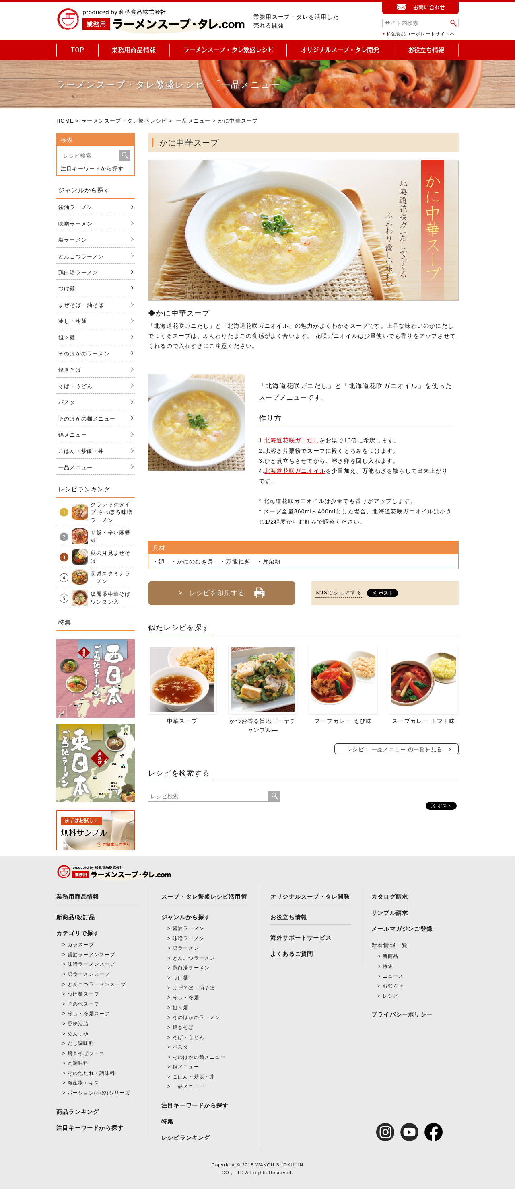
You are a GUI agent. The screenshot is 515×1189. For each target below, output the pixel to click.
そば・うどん (75, 386)
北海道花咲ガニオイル (294, 471)
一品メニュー (193, 121)
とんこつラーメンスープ (97, 984)
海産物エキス (83, 1083)
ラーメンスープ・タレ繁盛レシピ (124, 121)
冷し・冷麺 (72, 321)
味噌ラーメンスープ (91, 964)
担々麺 (67, 338)
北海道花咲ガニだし (291, 440)
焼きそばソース (86, 1053)
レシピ (391, 996)
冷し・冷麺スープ (89, 1014)
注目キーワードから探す (92, 169)
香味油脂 (78, 1024)
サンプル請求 (389, 913)
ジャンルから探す (185, 917)
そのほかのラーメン (84, 354)
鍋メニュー (72, 435)
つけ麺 (67, 288)
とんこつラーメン (81, 256)
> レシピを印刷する (221, 590)
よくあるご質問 (291, 954)
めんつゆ (78, 1034)
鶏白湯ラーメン (78, 272)
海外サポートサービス (301, 937)
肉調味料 (78, 1063)
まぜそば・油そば (81, 305)
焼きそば (69, 370)
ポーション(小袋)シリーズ (99, 1093)
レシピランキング (185, 1137)
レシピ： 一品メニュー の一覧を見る (394, 749)
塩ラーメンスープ (89, 974)
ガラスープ (81, 944)
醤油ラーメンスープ (91, 954)
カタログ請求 (389, 896)
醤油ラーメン (75, 207)
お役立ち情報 (288, 917)
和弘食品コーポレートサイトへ (420, 33)
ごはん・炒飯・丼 (81, 451)
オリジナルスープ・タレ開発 (310, 896)
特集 (167, 1121)
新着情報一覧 (389, 945)
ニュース (393, 976)
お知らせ (393, 986)
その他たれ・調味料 (91, 1073)
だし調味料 (81, 1043)
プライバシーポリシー (402, 1014)
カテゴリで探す (77, 933)
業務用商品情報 (77, 896)
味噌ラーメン (75, 224)
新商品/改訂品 (75, 917)
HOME (65, 121)
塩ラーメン (72, 240)
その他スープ (83, 1004)
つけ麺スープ (83, 994)
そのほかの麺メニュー (86, 419)
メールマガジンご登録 (402, 929)
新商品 (391, 956)
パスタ (67, 402)
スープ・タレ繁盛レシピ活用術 (204, 896)
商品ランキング (77, 1112)
